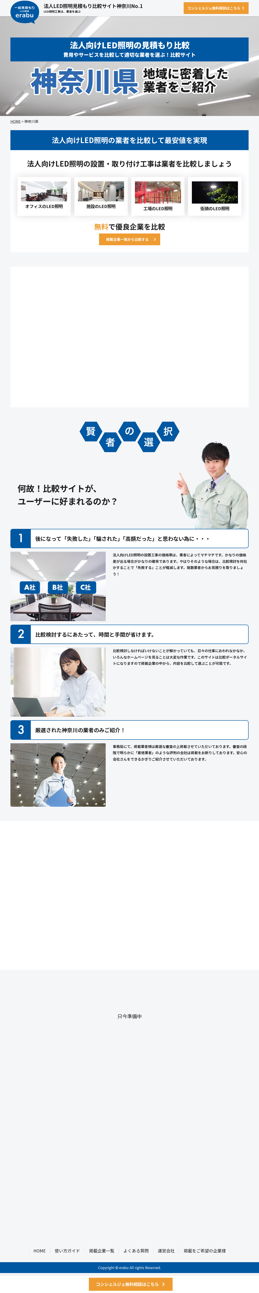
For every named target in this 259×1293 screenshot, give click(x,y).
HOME (15, 121)
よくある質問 (136, 1251)
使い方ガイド (67, 1251)
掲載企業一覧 (101, 1251)
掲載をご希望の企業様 (205, 1251)
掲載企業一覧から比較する (127, 239)
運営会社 (166, 1251)
